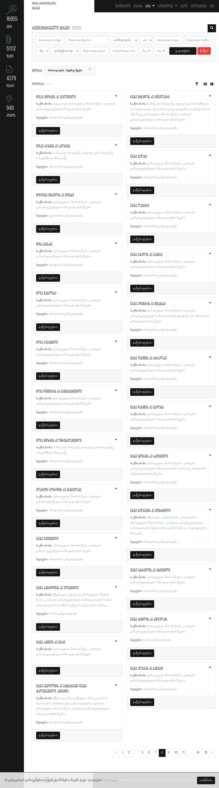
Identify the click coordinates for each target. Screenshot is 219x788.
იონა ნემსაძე (44, 244)
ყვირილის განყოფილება (66, 216)
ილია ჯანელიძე (46, 293)
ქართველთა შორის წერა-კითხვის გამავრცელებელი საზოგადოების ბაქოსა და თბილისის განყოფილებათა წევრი (168, 469)
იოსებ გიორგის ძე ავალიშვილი (56, 97)
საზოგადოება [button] (166, 6)
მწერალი (59, 595)
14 (197, 753)
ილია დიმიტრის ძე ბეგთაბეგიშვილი (59, 391)
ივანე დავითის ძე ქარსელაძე (148, 358)
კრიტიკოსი (188, 517)
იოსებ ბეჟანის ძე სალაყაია (53, 146)
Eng (212, 6)
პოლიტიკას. (111, 780)
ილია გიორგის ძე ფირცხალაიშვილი (59, 440)
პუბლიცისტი (170, 517)
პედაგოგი (60, 104)
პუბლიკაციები (199, 6)
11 (183, 753)
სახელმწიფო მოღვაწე (51, 158)
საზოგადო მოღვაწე (66, 153)
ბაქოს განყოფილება (63, 614)
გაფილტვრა (183, 51)
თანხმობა (206, 780)
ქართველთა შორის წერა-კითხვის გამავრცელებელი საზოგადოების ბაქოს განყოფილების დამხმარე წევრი (74, 600)
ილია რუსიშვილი (47, 342)
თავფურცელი (122, 6)
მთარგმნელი (76, 698)
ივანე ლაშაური (139, 205)
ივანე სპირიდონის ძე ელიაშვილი (57, 588)
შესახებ (138, 6)
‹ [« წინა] (116, 753)
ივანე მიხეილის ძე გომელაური (150, 97)
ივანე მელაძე (138, 156)
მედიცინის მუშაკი (94, 605)
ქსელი (184, 6)
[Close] (89, 69)
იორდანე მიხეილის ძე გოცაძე (55, 195)
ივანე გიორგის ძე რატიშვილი (149, 456)
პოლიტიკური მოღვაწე (97, 153)
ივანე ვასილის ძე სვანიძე (146, 254)
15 (205, 753)
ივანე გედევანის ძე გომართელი (150, 510)
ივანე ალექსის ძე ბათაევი (146, 668)
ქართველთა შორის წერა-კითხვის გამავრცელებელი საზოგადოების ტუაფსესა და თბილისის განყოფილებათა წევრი (169, 316)
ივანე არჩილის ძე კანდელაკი (148, 619)
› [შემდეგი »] (212, 753)
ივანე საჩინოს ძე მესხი (50, 642)
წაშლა (204, 51)
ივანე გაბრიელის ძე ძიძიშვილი (150, 570)
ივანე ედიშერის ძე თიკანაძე (148, 304)
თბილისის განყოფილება (66, 117)
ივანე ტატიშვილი (47, 539)
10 (176, 753)
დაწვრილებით (48, 130)
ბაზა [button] (148, 6)
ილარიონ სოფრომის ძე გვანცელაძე (59, 490)
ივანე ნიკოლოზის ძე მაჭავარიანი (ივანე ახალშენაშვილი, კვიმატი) (61, 689)
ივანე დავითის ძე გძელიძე (147, 407)
